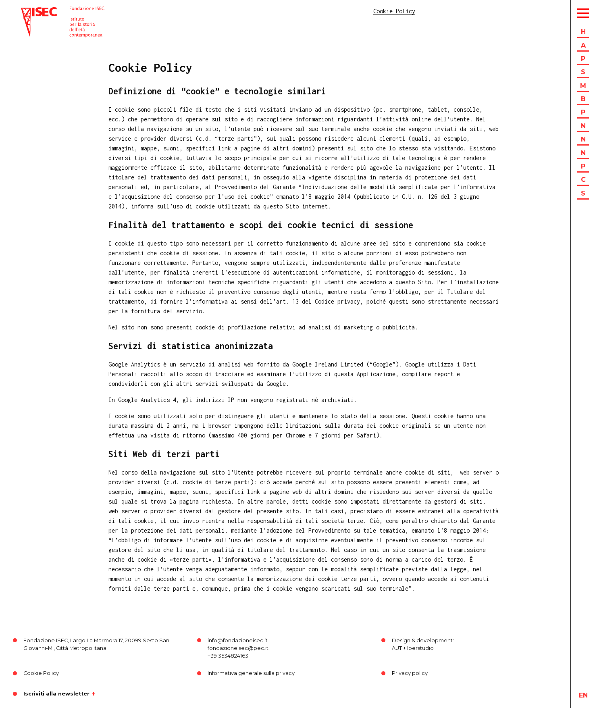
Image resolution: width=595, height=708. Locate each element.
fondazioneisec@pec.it (238, 648)
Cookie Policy (41, 673)
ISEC (27, 11)
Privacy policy (410, 673)
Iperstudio (420, 648)
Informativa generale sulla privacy (251, 673)
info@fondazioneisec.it (238, 640)
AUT (397, 648)
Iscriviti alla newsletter (56, 694)
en (583, 695)
